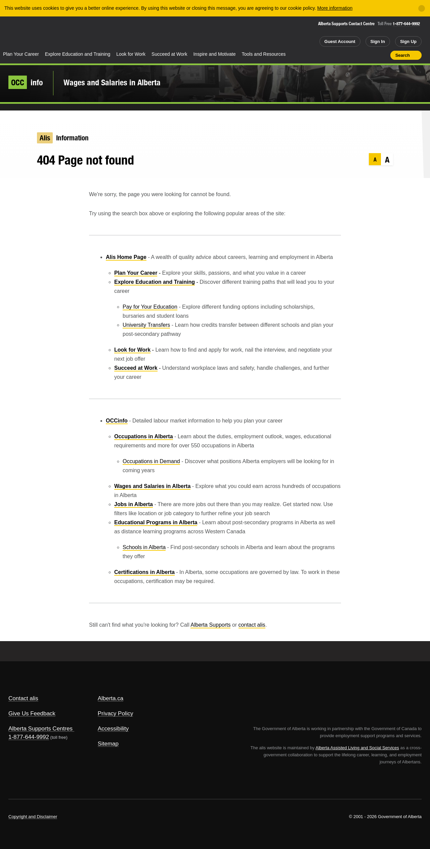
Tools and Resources (264, 54)
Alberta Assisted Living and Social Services (357, 747)
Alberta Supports (210, 625)
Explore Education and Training (78, 54)
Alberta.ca (111, 698)
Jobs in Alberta (133, 504)
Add (359, 55)
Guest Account (340, 41)
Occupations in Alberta (143, 436)
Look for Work (130, 54)
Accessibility (113, 728)
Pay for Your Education (150, 307)
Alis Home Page (126, 257)
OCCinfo (117, 420)
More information (334, 8)
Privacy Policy (115, 713)
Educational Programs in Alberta (155, 522)
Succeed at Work (169, 54)
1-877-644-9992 (406, 23)
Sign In (378, 41)
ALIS (72, 33)
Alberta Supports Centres (40, 728)
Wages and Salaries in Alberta (112, 82)
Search (402, 55)
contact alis (252, 625)
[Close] (421, 8)
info (25, 82)
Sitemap (108, 744)
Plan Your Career (21, 54)
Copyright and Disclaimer (32, 816)
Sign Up (408, 41)
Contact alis (23, 698)
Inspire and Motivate (214, 54)
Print (383, 55)
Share (347, 55)
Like (371, 54)
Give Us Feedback (31, 713)
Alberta (26, 34)
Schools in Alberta (144, 547)
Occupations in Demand (151, 461)
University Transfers (146, 325)
